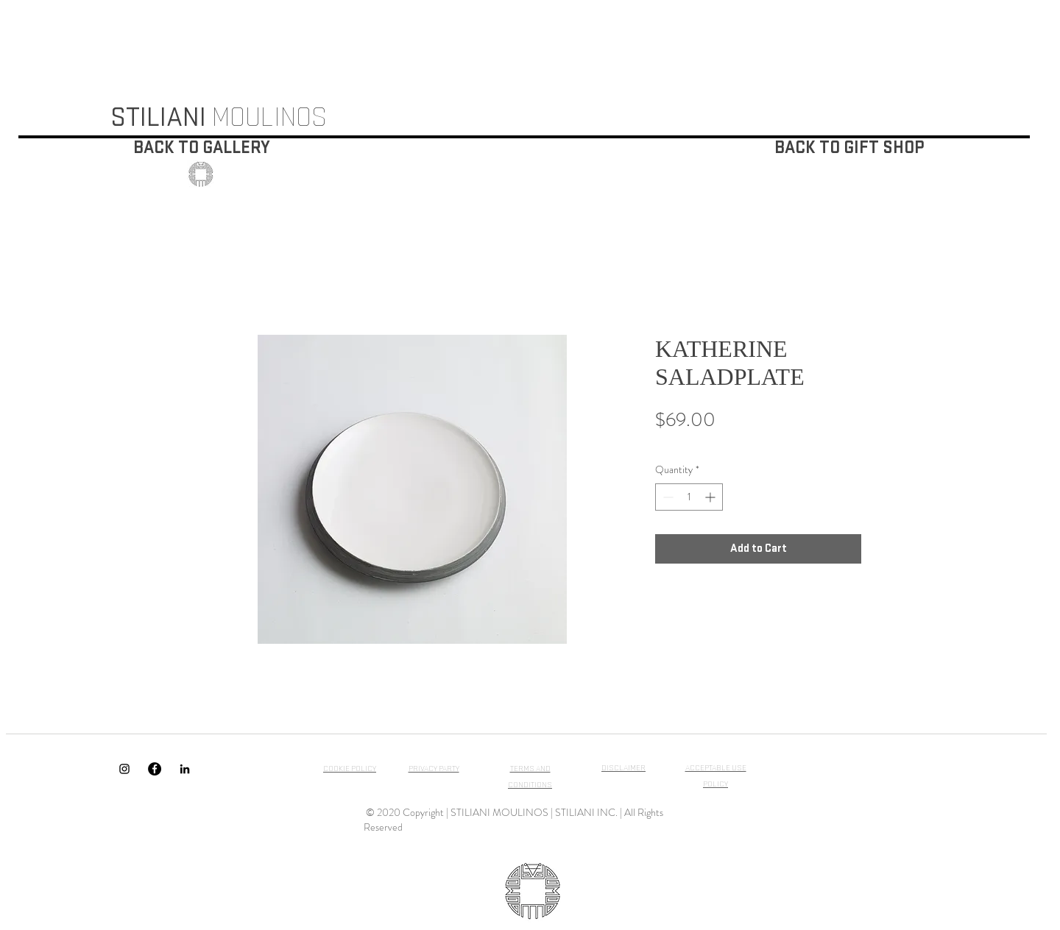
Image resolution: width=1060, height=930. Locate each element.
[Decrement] (666, 497)
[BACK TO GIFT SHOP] (849, 148)
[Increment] (711, 497)
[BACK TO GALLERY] (201, 148)
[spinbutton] (689, 497)
